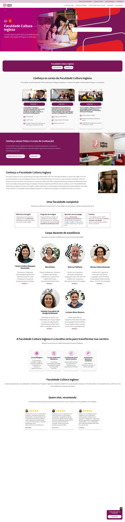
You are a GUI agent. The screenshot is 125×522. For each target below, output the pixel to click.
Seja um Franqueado (85, 1)
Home (5, 10)
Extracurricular (98, 1)
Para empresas (109, 1)
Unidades (119, 1)
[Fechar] (121, 508)
